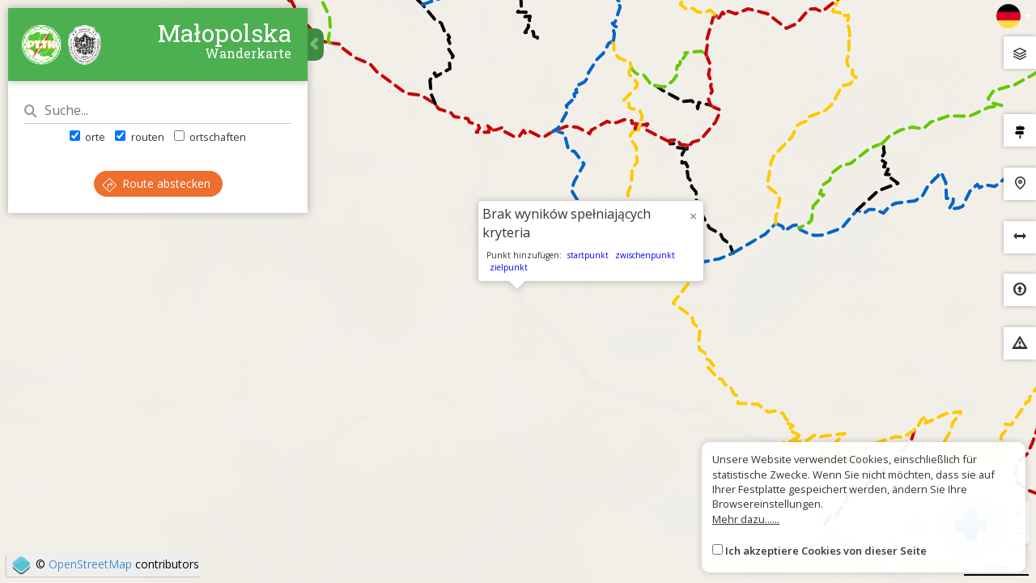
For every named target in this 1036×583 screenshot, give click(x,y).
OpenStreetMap (90, 564)
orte (87, 137)
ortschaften (210, 137)
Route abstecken (156, 183)
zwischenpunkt (645, 255)
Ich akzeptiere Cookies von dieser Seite (826, 550)
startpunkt (588, 255)
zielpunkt (509, 267)
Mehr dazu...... (745, 519)
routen (139, 137)
